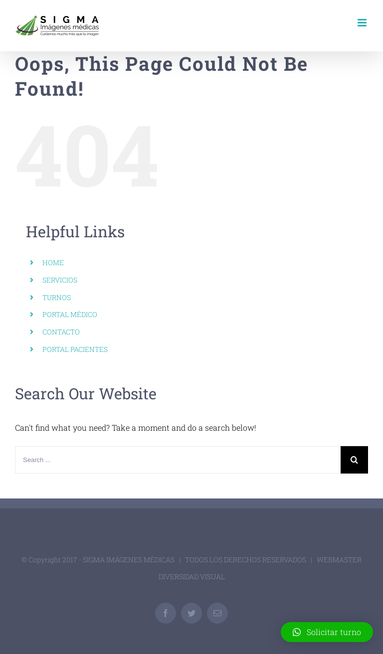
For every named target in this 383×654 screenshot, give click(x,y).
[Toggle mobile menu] (363, 22)
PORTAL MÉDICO (69, 314)
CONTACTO (61, 331)
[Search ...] (178, 460)
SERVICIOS (59, 280)
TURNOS (56, 297)
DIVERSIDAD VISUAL (192, 576)
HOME (53, 262)
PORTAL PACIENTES (75, 349)
